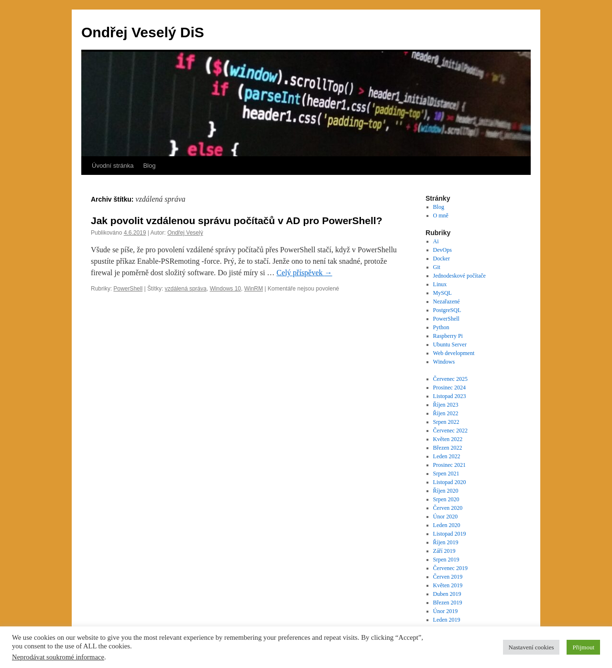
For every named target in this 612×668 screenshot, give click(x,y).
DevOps (442, 250)
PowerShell (127, 288)
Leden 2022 (446, 456)
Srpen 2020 (446, 499)
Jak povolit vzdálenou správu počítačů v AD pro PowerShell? (236, 220)
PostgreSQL (447, 310)
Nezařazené (446, 301)
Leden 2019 (446, 619)
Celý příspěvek (304, 273)
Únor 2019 (445, 611)
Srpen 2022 (446, 422)
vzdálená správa (186, 288)
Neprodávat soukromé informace (58, 657)
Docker (441, 258)
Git (436, 267)
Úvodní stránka (112, 165)
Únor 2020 (445, 516)
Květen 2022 (448, 439)
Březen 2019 (447, 602)
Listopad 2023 (449, 396)
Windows (444, 361)
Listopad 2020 (449, 482)
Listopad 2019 (449, 533)
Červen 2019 (448, 576)
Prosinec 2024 (449, 387)
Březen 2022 (447, 447)
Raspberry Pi (448, 336)
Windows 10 (225, 288)
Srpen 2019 (446, 559)
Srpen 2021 (446, 473)
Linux (440, 284)
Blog (149, 165)
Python (441, 327)
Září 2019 (444, 551)
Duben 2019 (447, 594)
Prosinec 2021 (449, 465)
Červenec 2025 (450, 379)
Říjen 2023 (446, 404)
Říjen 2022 (446, 413)
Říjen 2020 (446, 490)
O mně (440, 215)
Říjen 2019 (446, 542)
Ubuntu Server (450, 344)
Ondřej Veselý (185, 232)
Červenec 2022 (450, 430)
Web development (454, 353)
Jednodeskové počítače (459, 275)
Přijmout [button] (583, 647)
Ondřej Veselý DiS (142, 32)
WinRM (253, 288)
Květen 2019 (448, 585)
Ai (436, 241)
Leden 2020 (446, 525)
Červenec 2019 (450, 568)
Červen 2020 (448, 508)
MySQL (442, 293)
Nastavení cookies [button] (531, 647)
